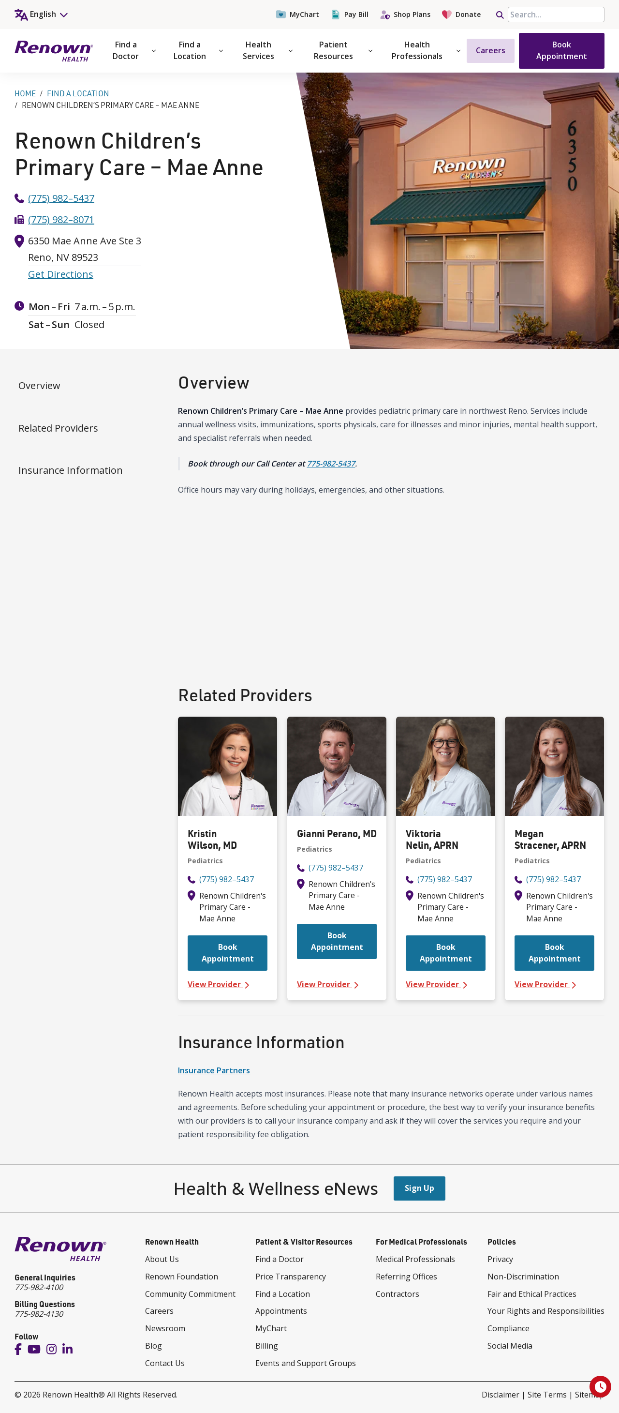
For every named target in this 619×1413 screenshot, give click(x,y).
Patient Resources (343, 50)
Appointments (281, 1311)
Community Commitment (190, 1294)
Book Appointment (561, 50)
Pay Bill (349, 14)
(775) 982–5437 (61, 198)
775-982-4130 (39, 1313)
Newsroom (165, 1328)
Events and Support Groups (305, 1363)
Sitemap (589, 1394)
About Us (162, 1259)
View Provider (227, 984)
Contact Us (165, 1363)
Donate (461, 14)
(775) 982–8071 (61, 219)
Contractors (397, 1294)
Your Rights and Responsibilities (545, 1311)
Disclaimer (500, 1394)
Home (25, 93)
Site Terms (547, 1394)
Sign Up (419, 1188)
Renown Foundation (181, 1276)
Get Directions (60, 274)
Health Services (268, 50)
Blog (153, 1345)
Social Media (509, 1345)
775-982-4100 (39, 1287)
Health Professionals (426, 50)
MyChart (297, 14)
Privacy (500, 1259)
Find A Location (78, 93)
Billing (266, 1345)
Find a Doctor (134, 50)
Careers (490, 50)
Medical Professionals (415, 1259)
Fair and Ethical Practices (531, 1294)
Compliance (508, 1328)
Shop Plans (405, 14)
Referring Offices (406, 1276)
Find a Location (198, 50)
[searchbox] (556, 14)
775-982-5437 (331, 463)
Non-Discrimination (523, 1276)
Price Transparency (290, 1276)
